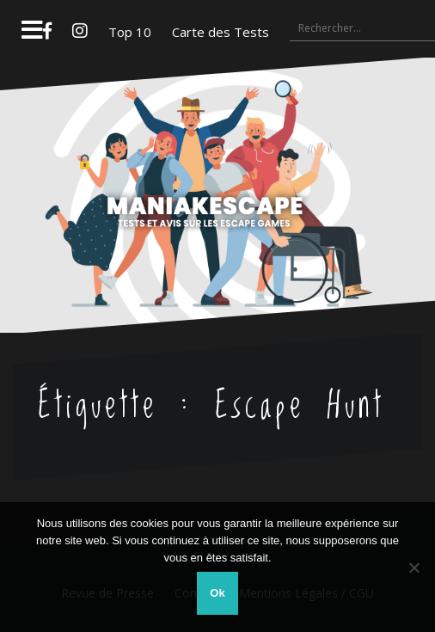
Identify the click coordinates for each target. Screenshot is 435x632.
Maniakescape (218, 162)
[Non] (413, 567)
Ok (217, 592)
